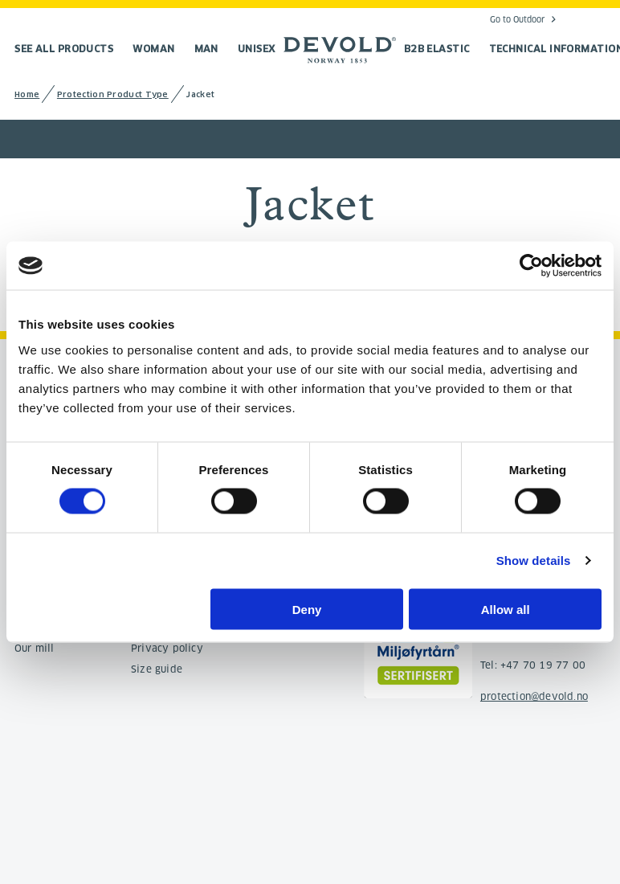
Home (26, 94)
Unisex (256, 48)
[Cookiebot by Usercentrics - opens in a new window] (531, 266)
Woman (153, 48)
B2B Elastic (437, 48)
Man (206, 48)
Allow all (505, 609)
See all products (63, 48)
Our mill (34, 648)
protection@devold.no (534, 696)
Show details (533, 560)
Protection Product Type (113, 94)
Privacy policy (167, 648)
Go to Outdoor (517, 19)
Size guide (156, 669)
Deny (307, 609)
